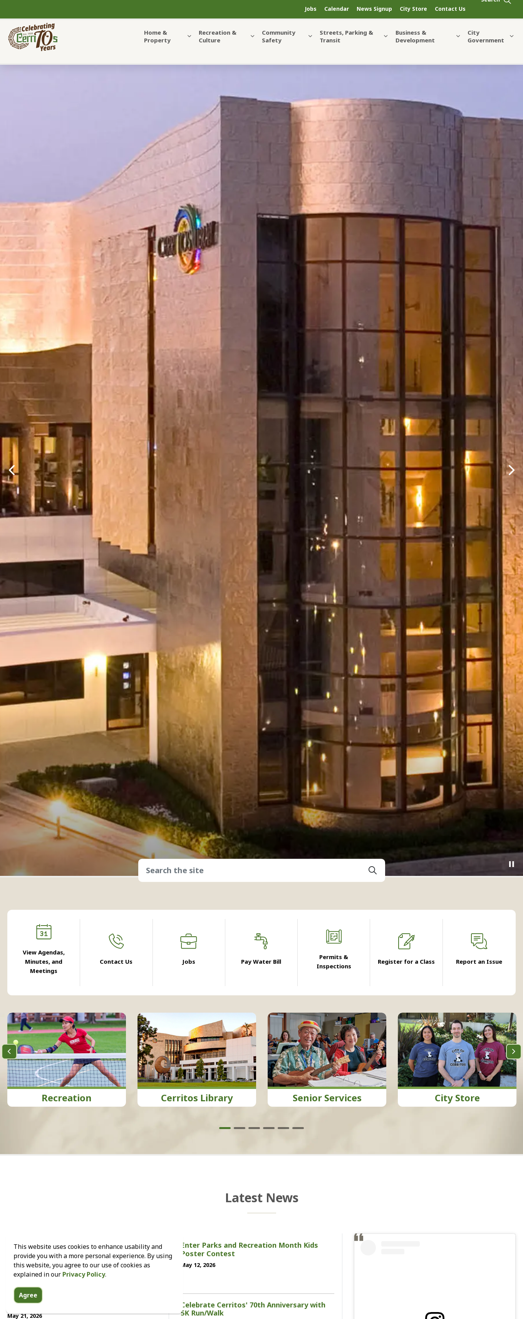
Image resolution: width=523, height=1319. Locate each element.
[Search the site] (261, 870)
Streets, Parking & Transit (346, 45)
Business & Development (415, 45)
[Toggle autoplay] (511, 864)
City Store (413, 8)
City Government (486, 45)
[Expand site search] (496, 9)
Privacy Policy (83, 1274)
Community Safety (278, 45)
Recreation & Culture (217, 45)
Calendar (336, 8)
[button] (373, 870)
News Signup (374, 8)
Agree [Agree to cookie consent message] (28, 1295)
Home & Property (157, 45)
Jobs (311, 8)
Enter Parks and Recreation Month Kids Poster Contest (249, 1249)
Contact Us (450, 8)
